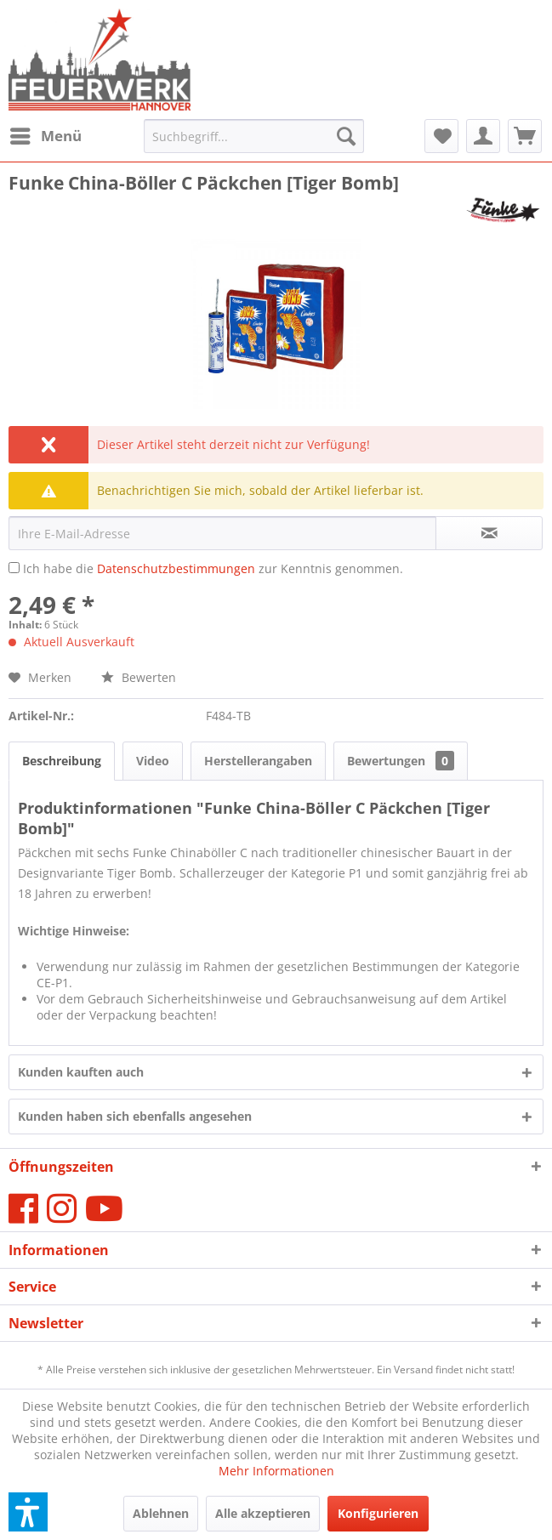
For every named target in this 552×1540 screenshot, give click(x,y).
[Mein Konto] (483, 136)
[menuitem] (45, 136)
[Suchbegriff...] (254, 136)
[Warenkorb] (525, 136)
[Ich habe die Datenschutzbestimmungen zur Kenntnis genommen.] (14, 567)
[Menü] (45, 136)
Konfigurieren (378, 1513)
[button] (28, 1511)
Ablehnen (161, 1513)
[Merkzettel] (441, 136)
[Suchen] (346, 136)
